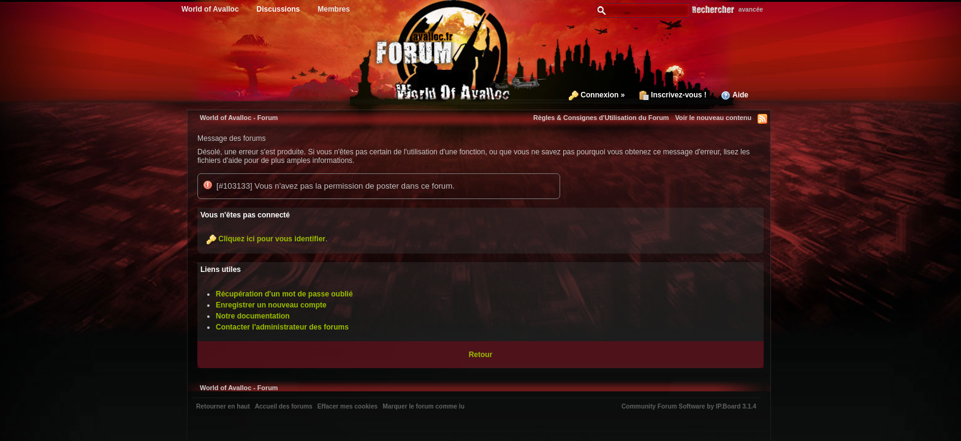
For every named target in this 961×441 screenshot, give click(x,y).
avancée (751, 9)
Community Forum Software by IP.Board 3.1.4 (688, 406)
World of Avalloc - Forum (239, 117)
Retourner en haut (223, 406)
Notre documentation (253, 316)
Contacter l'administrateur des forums (282, 327)
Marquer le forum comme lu (423, 406)
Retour (481, 354)
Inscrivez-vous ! (673, 95)
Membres (333, 9)
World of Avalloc (210, 9)
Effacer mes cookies (347, 406)
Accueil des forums (284, 406)
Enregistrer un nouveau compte (271, 305)
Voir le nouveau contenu (713, 117)
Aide (734, 95)
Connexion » (597, 95)
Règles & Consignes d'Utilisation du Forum (601, 117)
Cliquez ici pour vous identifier (271, 239)
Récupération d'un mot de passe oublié (284, 294)
